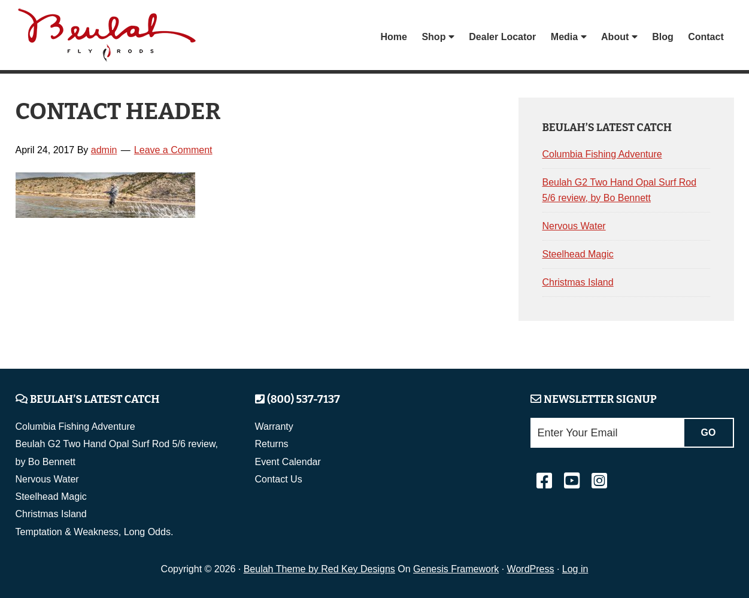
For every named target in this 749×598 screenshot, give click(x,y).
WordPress (530, 569)
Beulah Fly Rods (111, 37)
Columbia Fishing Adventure (602, 154)
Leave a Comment (173, 150)
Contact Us (278, 479)
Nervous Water (574, 226)
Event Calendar (288, 462)
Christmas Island (578, 282)
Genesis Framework (456, 569)
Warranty (274, 426)
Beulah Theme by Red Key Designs (319, 569)
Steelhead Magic (578, 254)
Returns (272, 444)
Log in (575, 569)
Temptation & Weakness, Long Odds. (95, 532)
